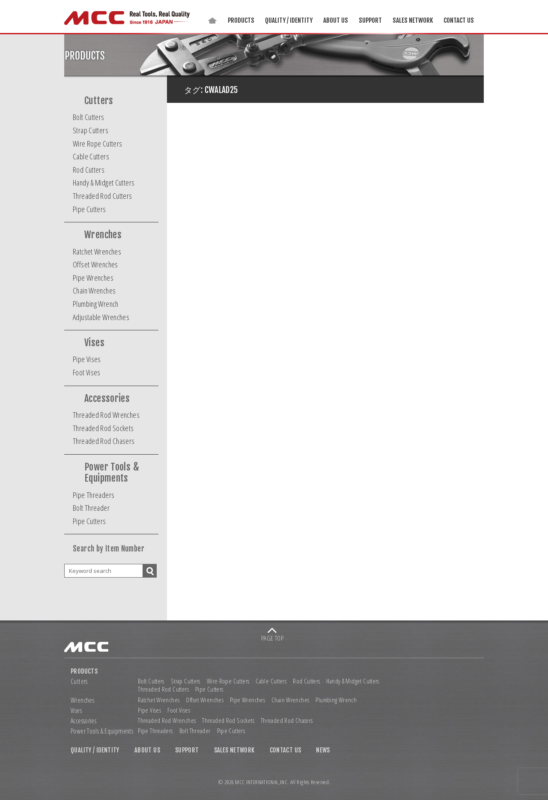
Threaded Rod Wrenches (106, 415)
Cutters (98, 100)
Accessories (107, 398)
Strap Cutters (90, 130)
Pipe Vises (87, 359)
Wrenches (103, 234)
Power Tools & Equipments (111, 472)
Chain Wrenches (94, 290)
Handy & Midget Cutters (103, 182)
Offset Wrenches (95, 264)
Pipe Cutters (89, 209)
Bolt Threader (91, 508)
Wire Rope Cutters (97, 143)
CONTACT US (459, 20)
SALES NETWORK (413, 20)
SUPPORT (370, 20)
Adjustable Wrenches (101, 317)
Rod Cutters (88, 170)
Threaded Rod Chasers (104, 441)
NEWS (323, 750)
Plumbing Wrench (96, 304)
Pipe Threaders (93, 495)
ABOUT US (335, 20)
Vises (94, 342)
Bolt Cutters (88, 117)
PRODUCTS (241, 20)
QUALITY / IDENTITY (289, 20)
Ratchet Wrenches (97, 251)
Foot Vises (87, 372)
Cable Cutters (91, 156)
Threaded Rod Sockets (103, 428)
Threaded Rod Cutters (102, 196)
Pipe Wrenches (93, 278)
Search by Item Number (108, 548)
